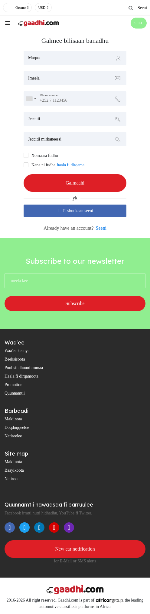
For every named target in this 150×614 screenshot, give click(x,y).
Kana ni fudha (43, 165)
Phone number (49, 95)
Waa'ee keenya (17, 350)
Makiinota (13, 419)
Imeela (34, 78)
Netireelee (13, 436)
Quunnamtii (15, 393)
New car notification (75, 548)
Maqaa (34, 58)
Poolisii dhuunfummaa (24, 367)
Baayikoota (14, 470)
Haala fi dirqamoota (21, 376)
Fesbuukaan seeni (75, 210)
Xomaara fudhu (44, 155)
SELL (138, 23)
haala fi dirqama (70, 165)
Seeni (142, 7)
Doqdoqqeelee (17, 427)
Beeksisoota (15, 359)
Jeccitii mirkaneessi (44, 139)
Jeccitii (34, 119)
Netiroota (13, 479)
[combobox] (31, 98)
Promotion (13, 384)
